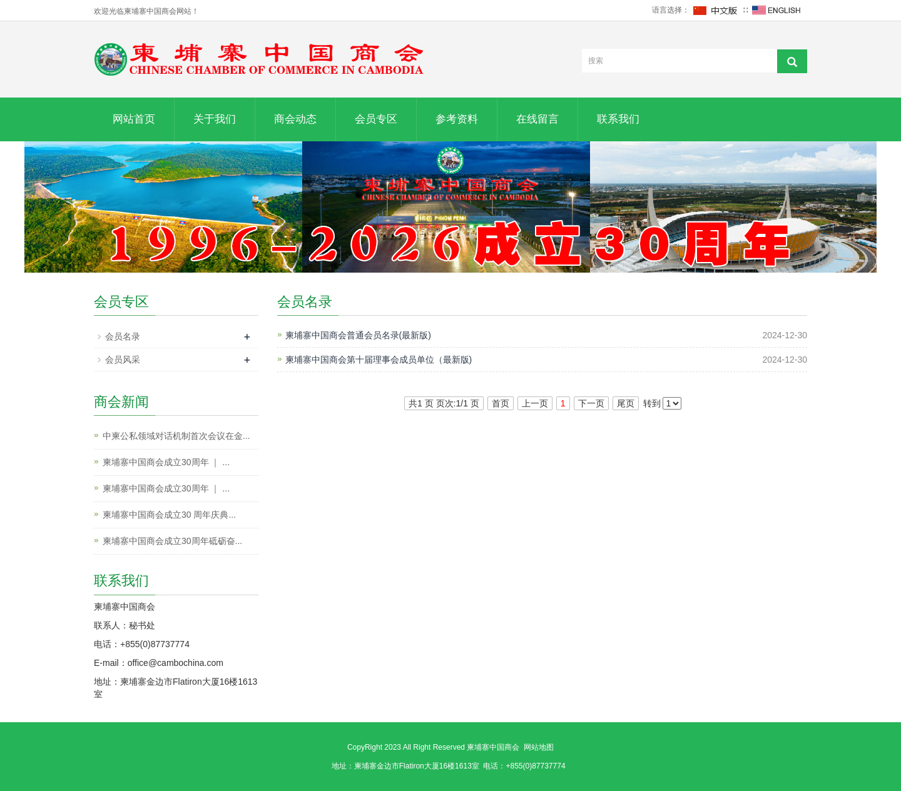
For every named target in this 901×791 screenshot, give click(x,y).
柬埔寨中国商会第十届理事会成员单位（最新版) (378, 360)
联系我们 (618, 119)
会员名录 (122, 336)
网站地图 (539, 747)
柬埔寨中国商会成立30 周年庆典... (169, 515)
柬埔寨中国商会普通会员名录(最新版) (358, 335)
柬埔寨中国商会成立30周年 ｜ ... (166, 462)
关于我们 (214, 119)
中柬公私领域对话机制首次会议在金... (176, 436)
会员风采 (122, 360)
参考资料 (456, 119)
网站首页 (134, 119)
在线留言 (537, 119)
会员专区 (376, 119)
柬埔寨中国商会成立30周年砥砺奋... (172, 541)
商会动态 (295, 119)
